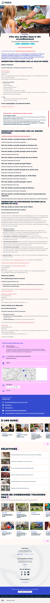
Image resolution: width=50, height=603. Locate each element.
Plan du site (46, 596)
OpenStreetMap (42, 380)
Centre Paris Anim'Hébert (19, 265)
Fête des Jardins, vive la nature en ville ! (25, 51)
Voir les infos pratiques (25, 47)
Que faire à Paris (11, 600)
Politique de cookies (39, 596)
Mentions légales (4, 596)
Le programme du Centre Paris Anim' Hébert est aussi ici (15, 262)
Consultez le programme (7, 106)
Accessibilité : (16, 596)
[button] (25, 376)
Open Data (31, 596)
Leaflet (37, 380)
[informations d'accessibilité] (13, 387)
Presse (27, 596)
